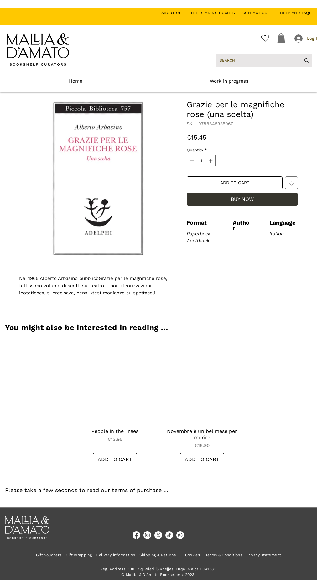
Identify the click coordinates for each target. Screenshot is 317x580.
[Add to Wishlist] (291, 182)
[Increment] (211, 160)
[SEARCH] (255, 60)
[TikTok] (169, 535)
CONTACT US (258, 13)
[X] (158, 535)
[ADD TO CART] (115, 459)
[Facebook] (136, 535)
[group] (158, 403)
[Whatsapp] (180, 535)
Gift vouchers (51, 555)
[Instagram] (147, 535)
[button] (281, 38)
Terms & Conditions (223, 555)
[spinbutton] (201, 160)
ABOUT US (175, 13)
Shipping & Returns (157, 555)
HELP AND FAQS (296, 13)
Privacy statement (263, 555)
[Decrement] (191, 160)
